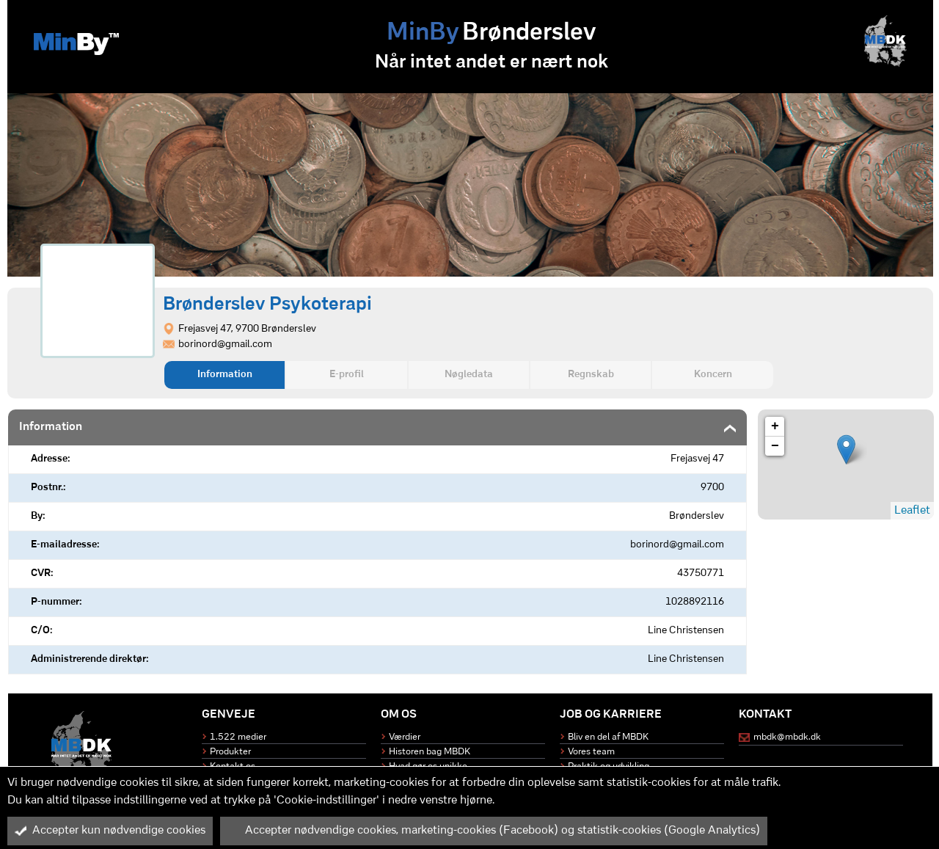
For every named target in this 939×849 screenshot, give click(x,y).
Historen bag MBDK (429, 752)
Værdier (404, 737)
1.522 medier (238, 737)
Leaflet (912, 511)
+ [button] (775, 426)
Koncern (713, 374)
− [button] (775, 446)
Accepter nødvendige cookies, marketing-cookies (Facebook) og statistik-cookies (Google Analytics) (493, 831)
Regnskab (591, 374)
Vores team (591, 752)
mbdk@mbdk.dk (787, 737)
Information (224, 374)
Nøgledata (469, 374)
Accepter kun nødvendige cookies (110, 831)
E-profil (346, 374)
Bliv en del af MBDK (608, 737)
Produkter (230, 752)
